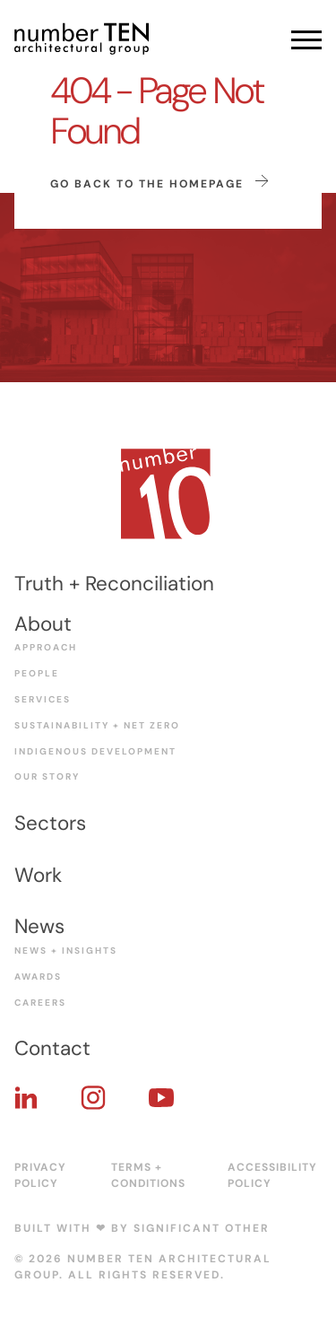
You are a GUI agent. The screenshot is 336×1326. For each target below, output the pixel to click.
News (39, 926)
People (36, 673)
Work (38, 875)
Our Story (47, 776)
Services (42, 699)
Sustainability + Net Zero (97, 725)
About (43, 624)
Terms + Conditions (148, 1175)
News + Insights (65, 950)
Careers (40, 1002)
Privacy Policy (40, 1175)
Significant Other (202, 1228)
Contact (52, 1048)
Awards (38, 976)
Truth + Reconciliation (114, 584)
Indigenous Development (95, 751)
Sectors (50, 823)
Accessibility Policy (272, 1175)
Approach (45, 647)
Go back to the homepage (159, 182)
